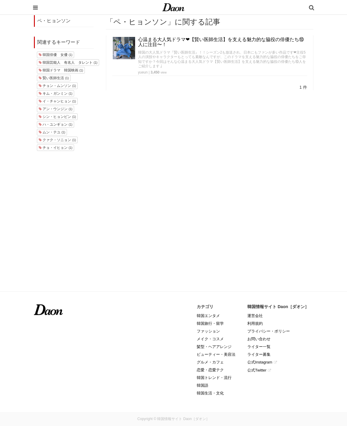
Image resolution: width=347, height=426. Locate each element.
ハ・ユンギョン (55, 124)
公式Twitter (256, 370)
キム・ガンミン (55, 93)
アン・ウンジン (55, 109)
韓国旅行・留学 (210, 323)
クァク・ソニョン (57, 140)
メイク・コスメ (210, 339)
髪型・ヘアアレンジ (214, 346)
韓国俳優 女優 (55, 55)
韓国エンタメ (208, 315)
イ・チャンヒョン (57, 101)
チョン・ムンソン (57, 86)
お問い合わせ (259, 339)
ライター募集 (259, 354)
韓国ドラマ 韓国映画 (61, 70)
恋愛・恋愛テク (210, 370)
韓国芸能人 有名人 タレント (68, 62)
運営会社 (255, 315)
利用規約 (255, 323)
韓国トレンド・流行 (214, 377)
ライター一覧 (259, 346)
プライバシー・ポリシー (268, 331)
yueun (143, 72)
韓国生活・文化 (210, 393)
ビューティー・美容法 (216, 354)
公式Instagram (259, 362)
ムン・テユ (52, 132)
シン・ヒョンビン (57, 117)
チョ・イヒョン (55, 148)
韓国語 (202, 385)
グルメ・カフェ (210, 362)
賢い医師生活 (54, 78)
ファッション (208, 331)
